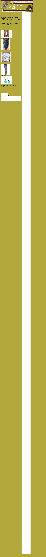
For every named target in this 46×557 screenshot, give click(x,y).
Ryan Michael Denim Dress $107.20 (5, 38)
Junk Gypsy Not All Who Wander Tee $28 (5, 50)
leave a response (17, 89)
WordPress (21, 555)
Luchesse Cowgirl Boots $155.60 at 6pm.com (5, 28)
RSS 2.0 (12, 89)
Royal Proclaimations (18, 88)
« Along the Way (3, 13)
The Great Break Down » (18, 13)
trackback (20, 89)
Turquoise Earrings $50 (3, 75)
